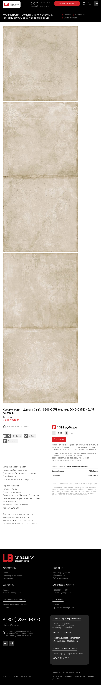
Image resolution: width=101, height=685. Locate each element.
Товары (6, 573)
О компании (58, 599)
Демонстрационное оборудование (61, 574)
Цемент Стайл (11, 419)
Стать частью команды (67, 3)
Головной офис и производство (66, 619)
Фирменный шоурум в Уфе (64, 649)
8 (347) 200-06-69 (61, 658)
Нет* (38, 498)
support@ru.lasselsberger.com (66, 638)
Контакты (56, 605)
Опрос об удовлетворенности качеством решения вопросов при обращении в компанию (19, 634)
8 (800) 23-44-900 (40, 2)
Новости (6, 590)
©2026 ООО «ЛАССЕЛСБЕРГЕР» (17, 676)
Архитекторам (9, 568)
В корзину (59, 439)
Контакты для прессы (12, 593)
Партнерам (57, 568)
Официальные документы (63, 607)
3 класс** (12, 441)
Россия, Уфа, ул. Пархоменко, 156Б (67, 653)
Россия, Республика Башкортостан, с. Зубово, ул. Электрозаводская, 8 (63, 625)
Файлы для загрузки (61, 578)
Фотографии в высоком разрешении (13, 577)
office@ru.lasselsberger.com (65, 641)
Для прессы (8, 585)
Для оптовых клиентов (63, 585)
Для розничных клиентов (14, 599)
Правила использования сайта (66, 672)
